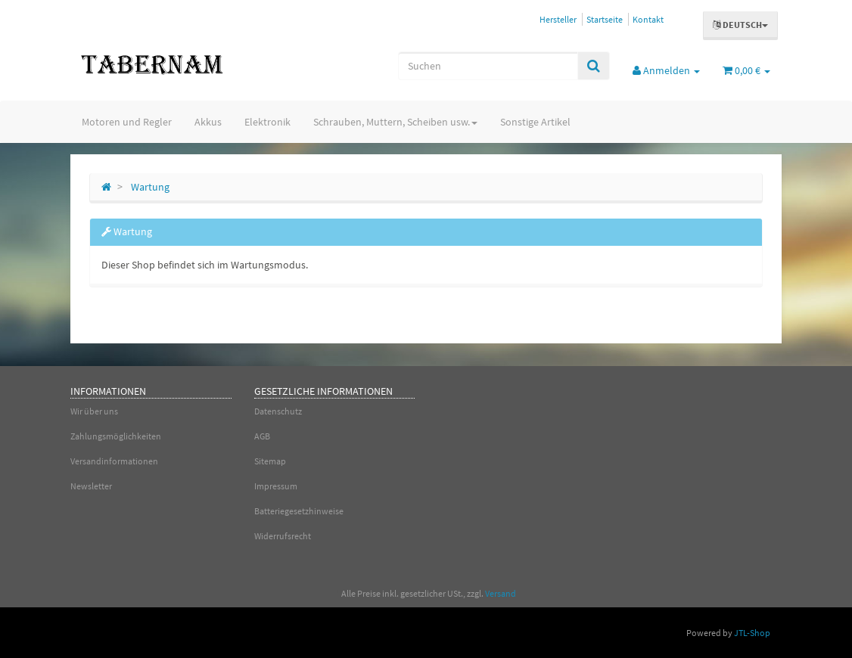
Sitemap (270, 461)
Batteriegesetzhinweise (299, 511)
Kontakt (648, 19)
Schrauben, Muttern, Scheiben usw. (395, 122)
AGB (262, 436)
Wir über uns (94, 411)
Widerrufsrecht (282, 536)
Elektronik (267, 122)
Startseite (604, 19)
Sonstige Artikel (535, 122)
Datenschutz (278, 411)
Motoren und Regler (127, 122)
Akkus (208, 122)
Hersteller (558, 19)
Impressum (275, 486)
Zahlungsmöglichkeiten (115, 436)
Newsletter (91, 486)
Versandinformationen (114, 461)
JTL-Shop (752, 632)
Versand (500, 593)
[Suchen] (488, 65)
